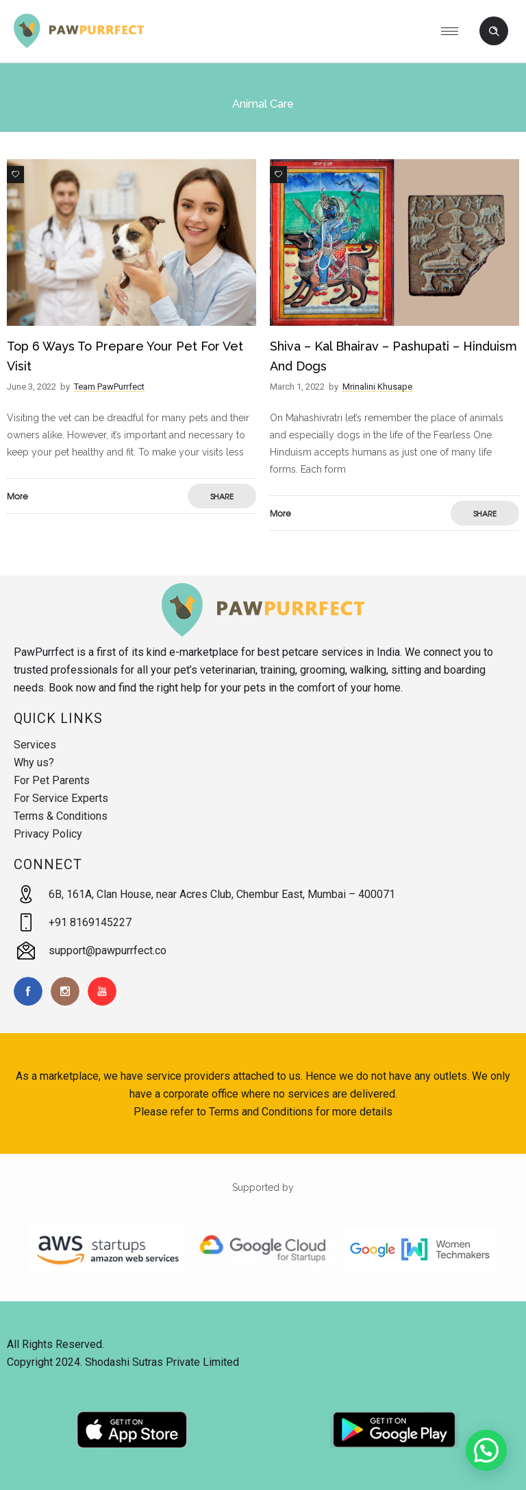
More (17, 496)
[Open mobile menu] (454, 31)
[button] (486, 1450)
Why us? (34, 762)
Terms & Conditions (61, 816)
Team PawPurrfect (109, 386)
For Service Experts (61, 798)
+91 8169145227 (90, 922)
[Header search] (494, 31)
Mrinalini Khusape (377, 386)
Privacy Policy (48, 833)
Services (35, 744)
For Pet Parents (52, 780)
